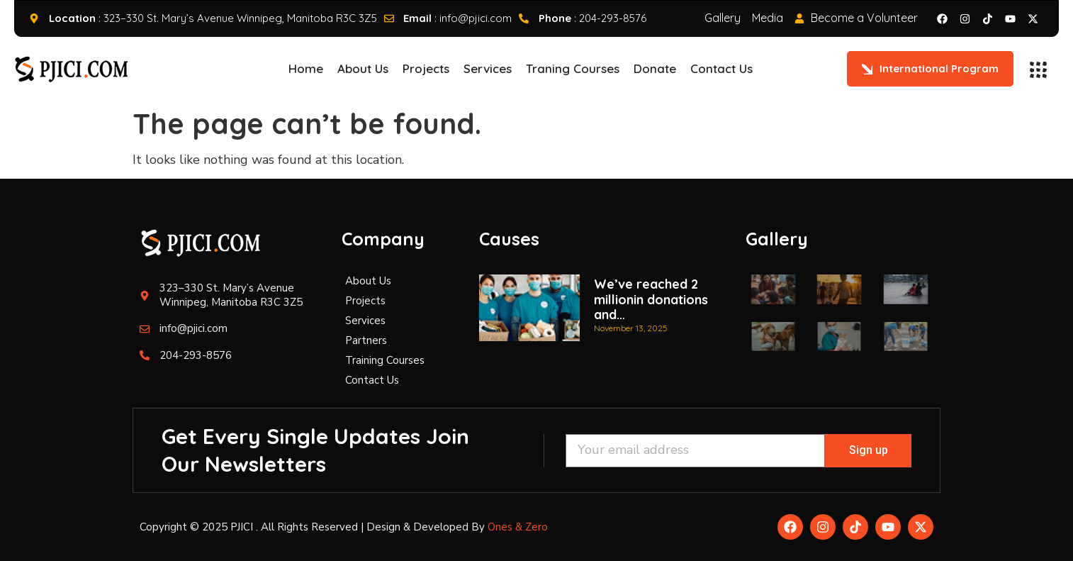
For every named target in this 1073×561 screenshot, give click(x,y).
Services (488, 68)
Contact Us (721, 68)
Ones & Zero (518, 527)
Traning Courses (572, 68)
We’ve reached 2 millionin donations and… (651, 299)
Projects (426, 68)
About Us (362, 68)
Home (305, 68)
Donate (655, 68)
